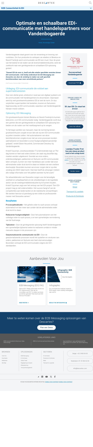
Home (40, 42)
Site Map (4, 363)
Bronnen (6, 352)
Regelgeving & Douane (26, 363)
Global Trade (24, 360)
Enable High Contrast (52, 382)
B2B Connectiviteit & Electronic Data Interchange (14, 341)
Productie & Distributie (75, 196)
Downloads (4, 358)
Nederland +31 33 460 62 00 (80, 361)
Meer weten (23, 303)
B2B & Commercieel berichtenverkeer (43, 341)
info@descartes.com (80, 368)
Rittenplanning (24, 365)
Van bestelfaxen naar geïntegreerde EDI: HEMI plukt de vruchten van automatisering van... (75, 342)
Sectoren (47, 352)
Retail (75, 187)
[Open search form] (90, 3)
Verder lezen (75, 171)
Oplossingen (26, 352)
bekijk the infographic (57, 303)
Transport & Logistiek (74, 192)
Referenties (4, 360)
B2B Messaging (25, 355)
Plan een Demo (46, 327)
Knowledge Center (49, 42)
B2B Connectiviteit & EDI (12, 8)
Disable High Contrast (65, 382)
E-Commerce (24, 358)
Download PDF (74, 83)
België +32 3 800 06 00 (80, 353)
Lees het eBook (75, 126)
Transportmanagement (26, 367)
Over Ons (4, 355)
